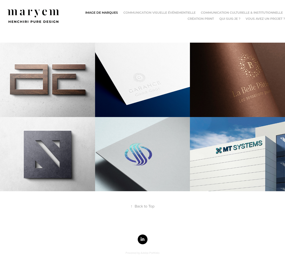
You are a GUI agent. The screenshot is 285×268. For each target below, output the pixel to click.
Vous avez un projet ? (265, 19)
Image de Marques (101, 12)
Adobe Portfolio (150, 253)
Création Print (201, 19)
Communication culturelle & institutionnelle (242, 12)
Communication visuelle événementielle (159, 12)
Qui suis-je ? (229, 19)
